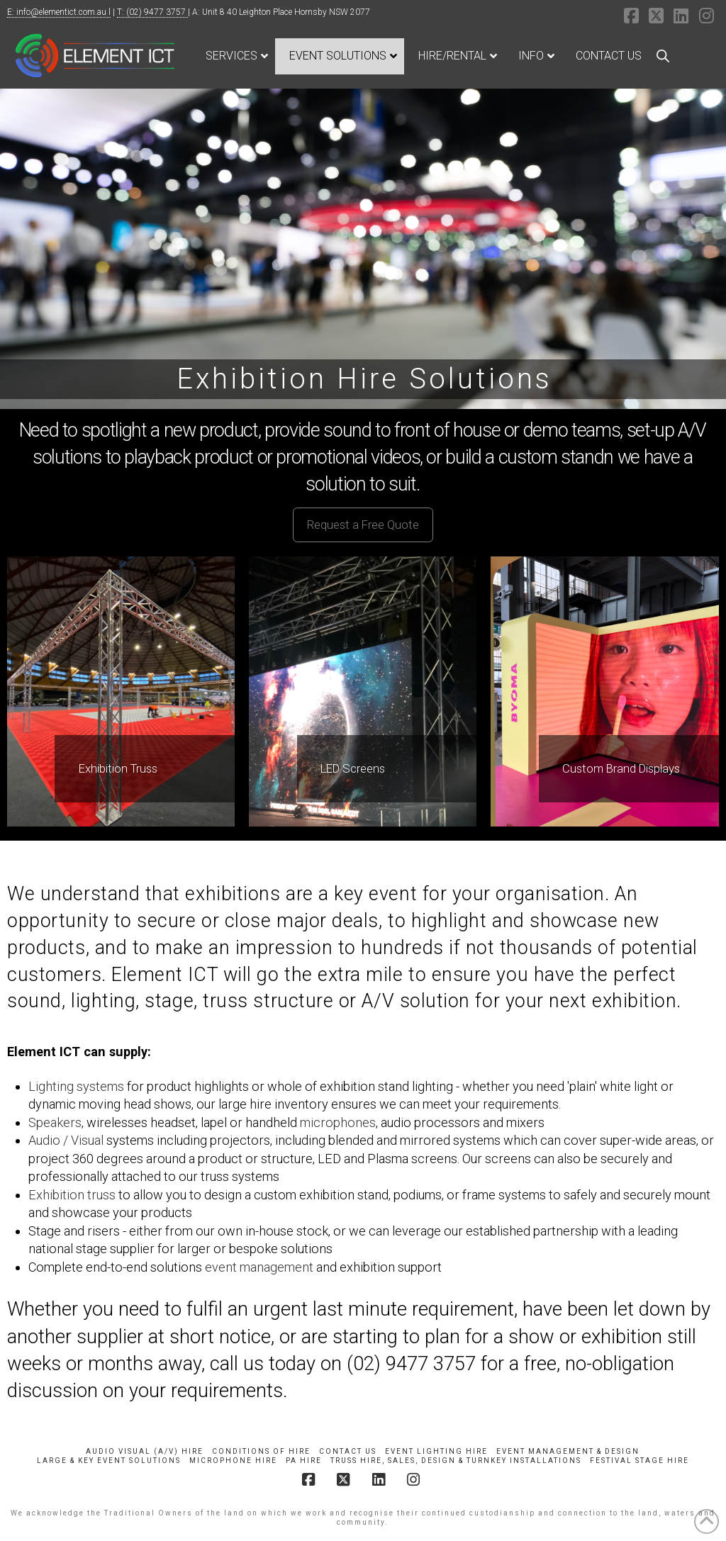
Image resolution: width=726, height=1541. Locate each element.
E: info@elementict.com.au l (59, 12)
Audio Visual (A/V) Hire (144, 1451)
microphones (338, 1122)
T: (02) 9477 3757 (152, 12)
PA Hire (304, 1460)
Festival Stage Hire (639, 1460)
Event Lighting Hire (436, 1451)
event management (259, 1267)
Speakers (55, 1122)
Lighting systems (76, 1086)
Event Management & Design (568, 1451)
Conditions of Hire (261, 1451)
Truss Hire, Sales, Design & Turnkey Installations (455, 1460)
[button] (363, 525)
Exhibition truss (72, 1194)
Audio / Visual (66, 1140)
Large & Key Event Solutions (109, 1460)
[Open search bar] (663, 56)
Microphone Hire (233, 1460)
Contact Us (347, 1451)
